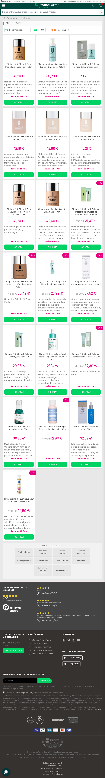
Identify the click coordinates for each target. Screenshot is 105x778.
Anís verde (81, 560)
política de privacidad (23, 693)
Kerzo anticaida (62, 560)
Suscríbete (45, 680)
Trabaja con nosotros (40, 647)
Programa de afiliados (40, 650)
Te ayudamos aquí (13, 650)
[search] (101, 12)
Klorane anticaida (61, 552)
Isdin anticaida (43, 560)
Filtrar (39, 30)
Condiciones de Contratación (52, 768)
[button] (92, 6)
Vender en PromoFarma (41, 653)
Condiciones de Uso (52, 766)
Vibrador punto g (61, 570)
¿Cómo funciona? (38, 643)
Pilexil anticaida (24, 552)
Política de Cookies (52, 771)
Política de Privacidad (52, 763)
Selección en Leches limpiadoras (43, 570)
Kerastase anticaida (43, 552)
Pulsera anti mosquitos (80, 552)
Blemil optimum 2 (24, 560)
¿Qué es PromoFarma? (40, 640)
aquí (99, 709)
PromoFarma (57, 774)
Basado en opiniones (13, 600)
